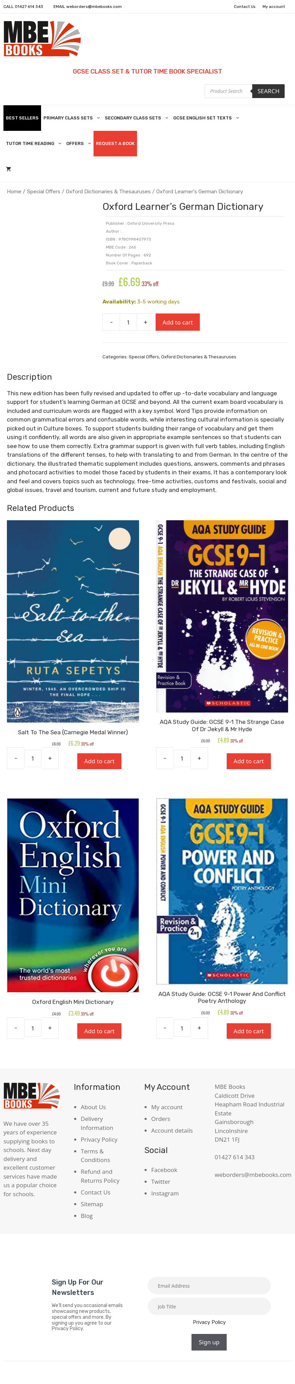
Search (268, 91)
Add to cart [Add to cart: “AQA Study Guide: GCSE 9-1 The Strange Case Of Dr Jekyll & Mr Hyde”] (249, 761)
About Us (93, 1107)
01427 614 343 (29, 6)
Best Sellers (22, 117)
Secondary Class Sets (138, 118)
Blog (87, 1215)
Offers (80, 143)
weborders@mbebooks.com (94, 6)
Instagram (165, 1193)
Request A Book (115, 143)
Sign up (209, 1342)
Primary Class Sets (72, 118)
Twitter (160, 1181)
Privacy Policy (99, 1139)
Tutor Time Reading (35, 143)
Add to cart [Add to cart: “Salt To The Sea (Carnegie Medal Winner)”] (99, 761)
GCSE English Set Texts (207, 118)
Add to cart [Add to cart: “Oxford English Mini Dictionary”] (99, 1031)
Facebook (164, 1170)
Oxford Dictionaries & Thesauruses (108, 191)
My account (273, 6)
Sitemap (92, 1204)
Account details (172, 1130)
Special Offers (43, 191)
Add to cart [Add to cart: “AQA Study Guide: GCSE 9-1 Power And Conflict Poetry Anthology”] (249, 1031)
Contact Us (243, 6)
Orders (160, 1119)
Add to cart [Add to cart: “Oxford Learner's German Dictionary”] (178, 322)
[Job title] (209, 1306)
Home (14, 191)
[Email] (209, 1285)
